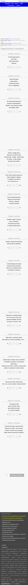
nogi (15, 430)
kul (12, 268)
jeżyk (18, 153)
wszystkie (9, 40)
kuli (20, 101)
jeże (19, 197)
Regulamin (4, 547)
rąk (14, 199)
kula (12, 266)
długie (23, 40)
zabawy (11, 270)
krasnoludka (16, 161)
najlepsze (11, 38)
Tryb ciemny (3, 1)
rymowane (19, 43)
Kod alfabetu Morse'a (7, 532)
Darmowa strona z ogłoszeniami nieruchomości (13, 516)
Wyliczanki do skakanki (8, 536)
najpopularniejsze (17, 38)
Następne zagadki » (17, 475)
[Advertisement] (14, 23)
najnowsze (7, 38)
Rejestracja (25, 1)
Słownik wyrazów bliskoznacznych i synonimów (13, 538)
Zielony (10, 153)
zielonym (11, 225)
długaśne (2, 41)
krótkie (17, 40)
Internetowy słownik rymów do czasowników (13, 520)
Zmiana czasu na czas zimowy (9, 526)
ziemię (16, 321)
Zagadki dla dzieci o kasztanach (14, 7)
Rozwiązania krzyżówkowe (8, 540)
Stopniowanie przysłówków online (10, 524)
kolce (10, 337)
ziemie (12, 339)
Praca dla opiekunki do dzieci (9, 528)
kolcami (9, 243)
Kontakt (4, 545)
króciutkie (13, 40)
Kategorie (11, 5)
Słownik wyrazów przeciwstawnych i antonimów (13, 534)
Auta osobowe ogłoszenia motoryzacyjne (12, 518)
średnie (20, 40)
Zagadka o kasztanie (14, 53)
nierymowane (14, 43)
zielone (15, 175)
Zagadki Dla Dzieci (4, 7)
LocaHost (17, 583)
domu (11, 366)
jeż (14, 243)
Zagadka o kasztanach (14, 172)
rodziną (9, 432)
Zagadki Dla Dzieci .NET (14, 3)
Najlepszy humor (6, 522)
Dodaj (18, 5)
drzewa (19, 219)
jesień (18, 408)
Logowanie (20, 1)
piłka (11, 161)
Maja (7, 337)
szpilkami (13, 177)
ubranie (19, 319)
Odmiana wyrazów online (8, 530)
